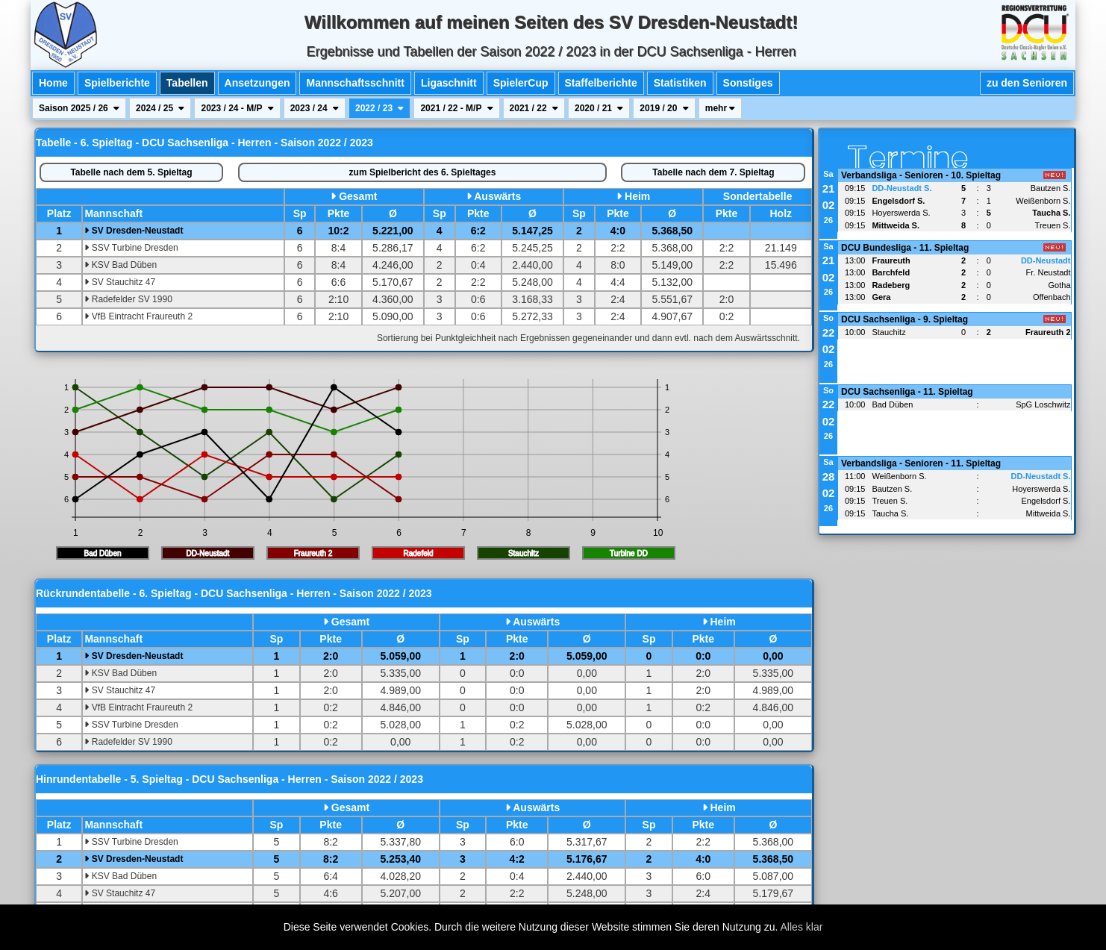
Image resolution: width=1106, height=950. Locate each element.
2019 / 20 (664, 108)
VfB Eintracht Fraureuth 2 (138, 316)
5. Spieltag (131, 172)
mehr (720, 108)
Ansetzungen (257, 83)
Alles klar (802, 927)
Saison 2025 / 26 (79, 108)
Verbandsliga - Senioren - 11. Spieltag (921, 463)
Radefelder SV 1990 (128, 299)
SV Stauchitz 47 (119, 282)
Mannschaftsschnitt (355, 83)
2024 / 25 (160, 108)
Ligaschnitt (449, 83)
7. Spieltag (713, 172)
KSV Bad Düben (120, 265)
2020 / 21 (599, 108)
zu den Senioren (1027, 83)
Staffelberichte (601, 83)
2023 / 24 (314, 108)
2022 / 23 (379, 108)
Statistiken (680, 83)
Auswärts (497, 196)
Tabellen (187, 83)
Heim (637, 196)
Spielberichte (117, 83)
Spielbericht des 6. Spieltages (422, 172)
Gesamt (358, 196)
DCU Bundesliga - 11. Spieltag (905, 248)
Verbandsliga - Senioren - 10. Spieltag (921, 175)
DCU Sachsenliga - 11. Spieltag (907, 392)
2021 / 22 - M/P (456, 108)
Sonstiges (748, 83)
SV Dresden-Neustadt (133, 230)
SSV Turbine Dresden (131, 248)
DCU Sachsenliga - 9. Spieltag (904, 319)
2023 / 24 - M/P (237, 108)
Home (53, 83)
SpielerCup (521, 83)
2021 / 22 (534, 108)
